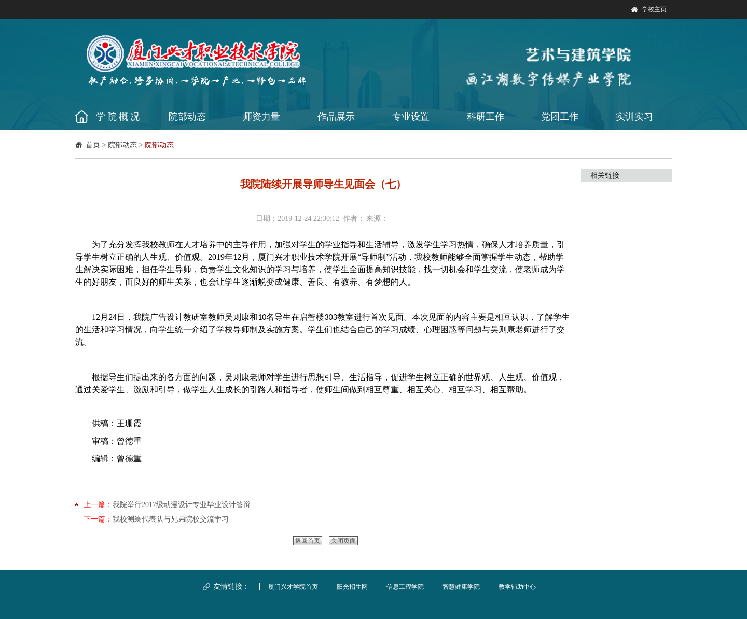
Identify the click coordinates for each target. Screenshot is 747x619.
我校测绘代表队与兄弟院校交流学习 (171, 519)
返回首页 (307, 540)
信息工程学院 (405, 586)
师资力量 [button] (261, 116)
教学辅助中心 (517, 586)
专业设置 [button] (411, 116)
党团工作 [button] (559, 116)
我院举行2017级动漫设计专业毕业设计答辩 (182, 505)
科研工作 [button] (485, 116)
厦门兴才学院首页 (293, 586)
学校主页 (654, 9)
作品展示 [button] (336, 116)
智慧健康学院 (461, 586)
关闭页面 (343, 540)
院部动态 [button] (187, 116)
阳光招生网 (352, 586)
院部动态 (122, 145)
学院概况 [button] (119, 116)
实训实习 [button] (634, 116)
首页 (93, 145)
